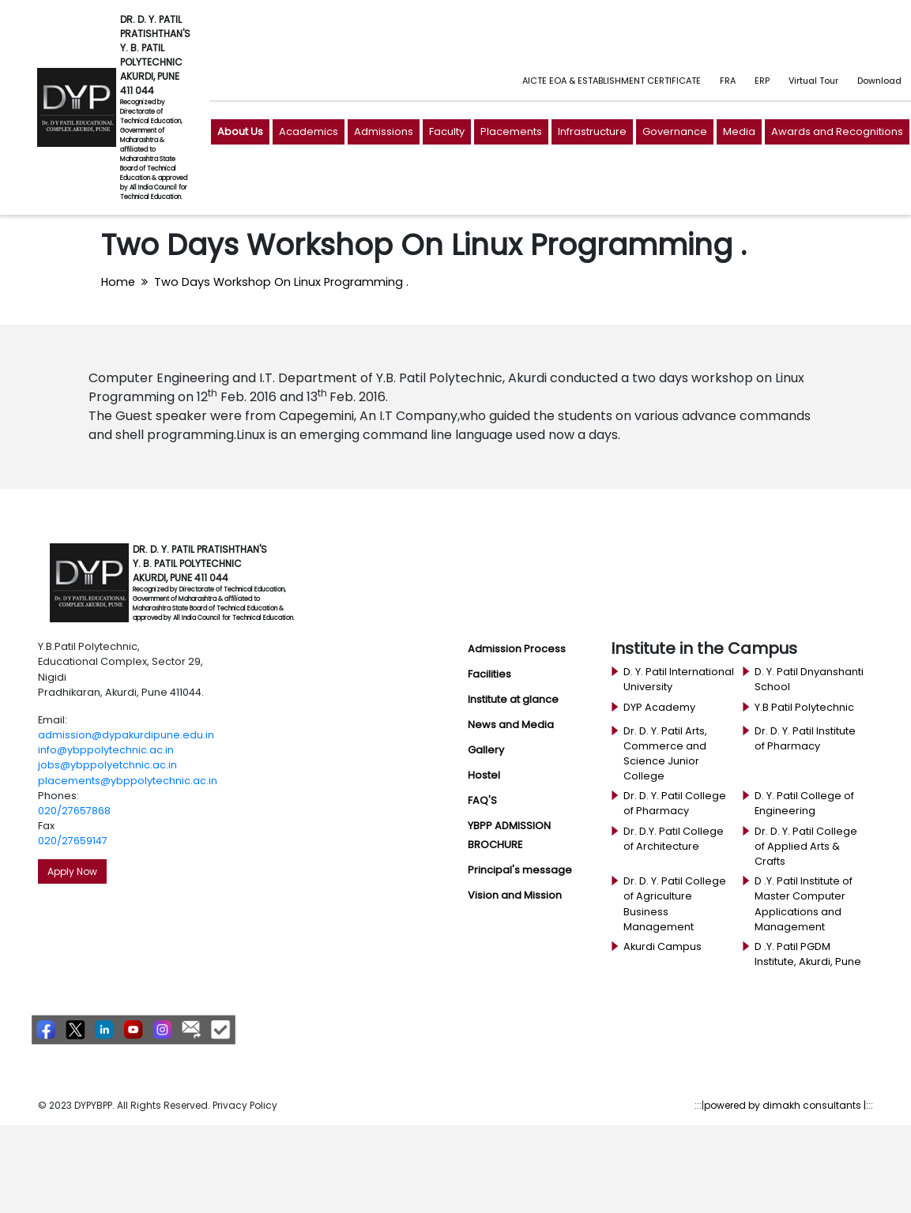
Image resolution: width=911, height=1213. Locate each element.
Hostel (484, 775)
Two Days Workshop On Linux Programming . (281, 282)
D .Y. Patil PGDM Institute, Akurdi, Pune (808, 954)
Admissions (383, 131)
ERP (762, 80)
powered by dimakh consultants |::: (788, 1105)
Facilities (489, 674)
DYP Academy (659, 707)
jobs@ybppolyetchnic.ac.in (107, 765)
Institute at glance (513, 699)
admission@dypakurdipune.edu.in (126, 735)
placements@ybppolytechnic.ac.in (127, 780)
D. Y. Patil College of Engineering (804, 803)
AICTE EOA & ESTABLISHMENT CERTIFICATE (611, 80)
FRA (728, 80)
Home (118, 282)
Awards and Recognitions (837, 131)
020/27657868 (74, 810)
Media (739, 131)
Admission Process (517, 648)
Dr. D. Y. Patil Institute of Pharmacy (805, 738)
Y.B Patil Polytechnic (804, 707)
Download (879, 80)
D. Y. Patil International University (678, 679)
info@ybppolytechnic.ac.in (106, 750)
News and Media (511, 724)
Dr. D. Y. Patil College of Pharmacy (674, 803)
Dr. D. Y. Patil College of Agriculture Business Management (674, 903)
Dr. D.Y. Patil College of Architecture (673, 838)
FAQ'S (482, 800)
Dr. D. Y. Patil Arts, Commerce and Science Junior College (665, 753)
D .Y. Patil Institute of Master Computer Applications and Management (804, 903)
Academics (308, 131)
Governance (674, 131)
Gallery (486, 750)
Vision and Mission (515, 895)
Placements (511, 131)
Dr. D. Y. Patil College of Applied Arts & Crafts (806, 846)
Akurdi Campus (662, 946)
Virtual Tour (813, 80)
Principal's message (520, 870)
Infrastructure (592, 131)
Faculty (447, 131)
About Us (240, 131)
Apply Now (72, 871)
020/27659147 (72, 840)
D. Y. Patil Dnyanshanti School (809, 679)
